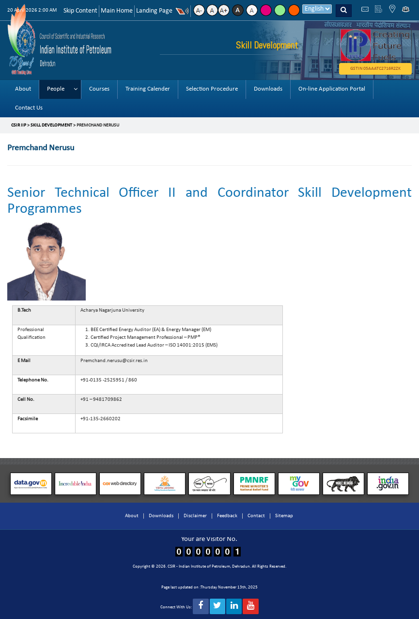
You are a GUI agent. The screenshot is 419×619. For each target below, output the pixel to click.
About (23, 89)
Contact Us (29, 108)
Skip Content (80, 11)
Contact (256, 516)
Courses (99, 89)
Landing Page (154, 11)
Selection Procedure (212, 89)
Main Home (117, 11)
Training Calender (147, 89)
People (55, 89)
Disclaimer (195, 516)
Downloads (268, 89)
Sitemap (284, 516)
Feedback (227, 516)
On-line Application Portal (331, 89)
